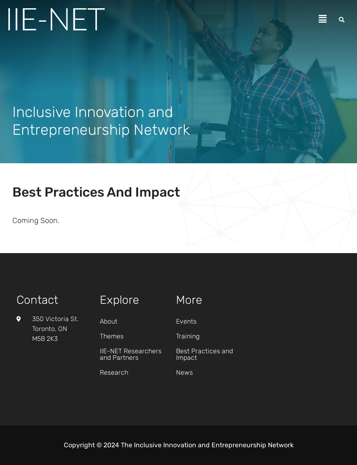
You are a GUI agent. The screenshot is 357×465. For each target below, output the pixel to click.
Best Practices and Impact (204, 354)
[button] (323, 19)
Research (114, 372)
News (184, 372)
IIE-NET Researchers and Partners (131, 354)
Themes (112, 336)
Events (186, 321)
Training (188, 336)
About (108, 321)
